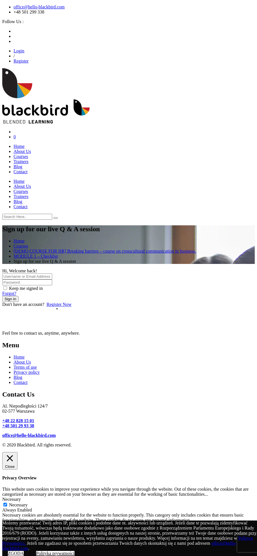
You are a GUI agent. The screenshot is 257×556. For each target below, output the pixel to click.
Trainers (21, 161)
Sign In (10, 299)
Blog (18, 166)
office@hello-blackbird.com (39, 7)
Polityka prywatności (55, 553)
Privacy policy (27, 372)
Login (19, 50)
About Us (22, 151)
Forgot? (9, 293)
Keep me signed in (26, 288)
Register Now (59, 304)
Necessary (18, 504)
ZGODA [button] (16, 553)
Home (19, 146)
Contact (21, 171)
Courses (21, 156)
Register (21, 61)
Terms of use (25, 367)
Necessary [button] (11, 499)
